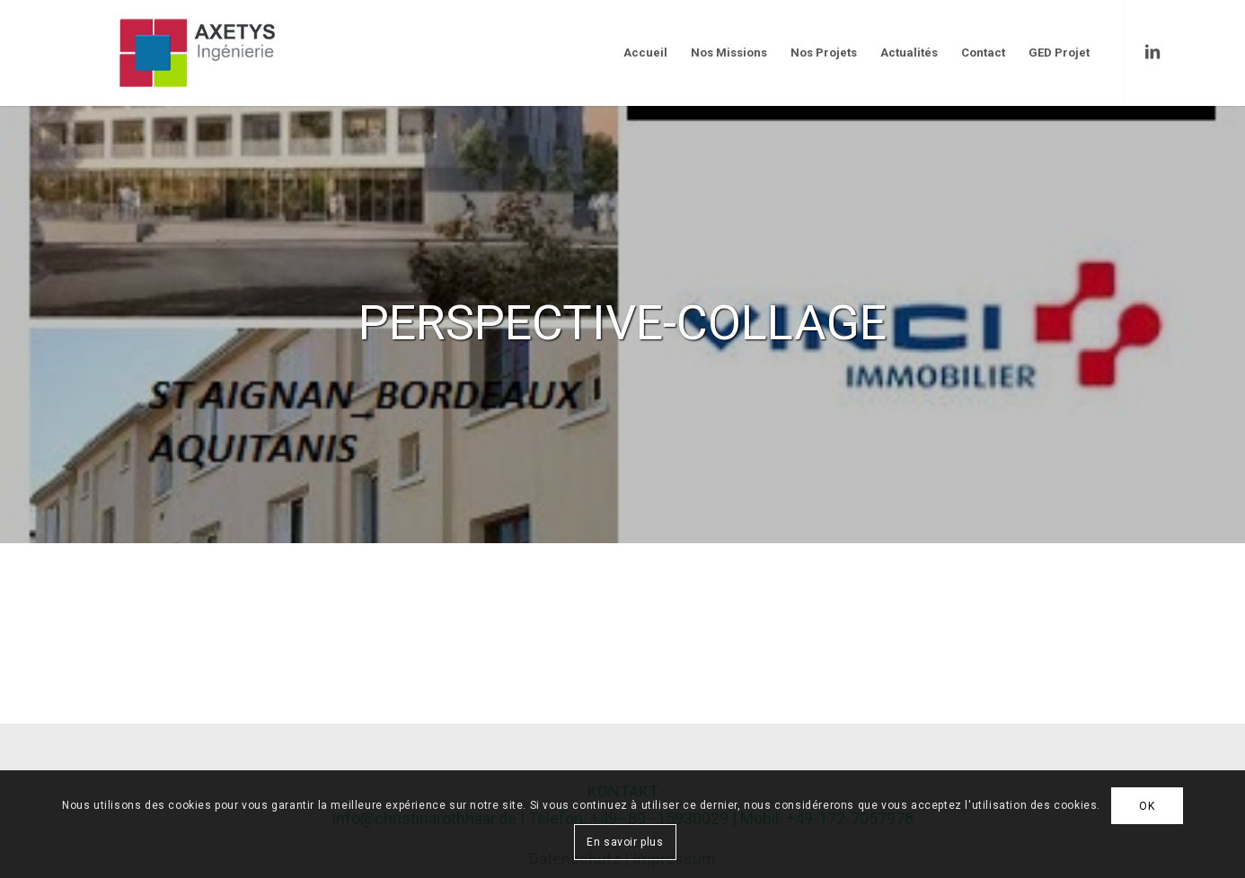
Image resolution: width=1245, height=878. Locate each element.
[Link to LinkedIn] (1152, 52)
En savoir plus (625, 842)
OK (1146, 806)
